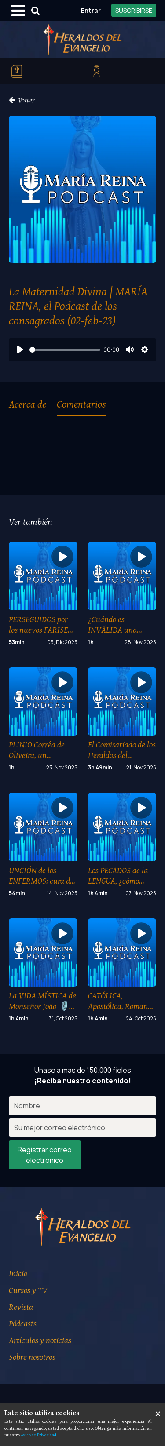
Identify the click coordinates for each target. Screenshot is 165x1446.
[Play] (20, 349)
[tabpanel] (82, 450)
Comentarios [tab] (81, 404)
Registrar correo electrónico (45, 1155)
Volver (22, 100)
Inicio (18, 1273)
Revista (21, 1306)
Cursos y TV (28, 1289)
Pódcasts (23, 1323)
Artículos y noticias (40, 1339)
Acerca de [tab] (27, 404)
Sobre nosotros (32, 1356)
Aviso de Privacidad (38, 1434)
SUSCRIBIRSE (133, 10)
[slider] (64, 350)
